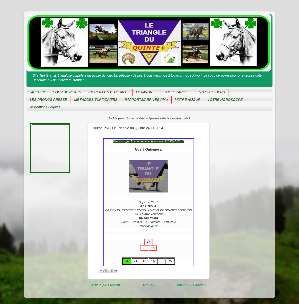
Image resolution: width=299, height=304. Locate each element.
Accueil (148, 285)
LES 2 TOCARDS (173, 92)
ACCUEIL (38, 92)
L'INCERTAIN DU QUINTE (108, 92)
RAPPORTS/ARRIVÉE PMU (146, 100)
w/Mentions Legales (45, 107)
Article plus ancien (191, 285)
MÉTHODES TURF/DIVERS (95, 100)
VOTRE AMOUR (187, 100)
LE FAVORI (145, 92)
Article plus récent (105, 285)
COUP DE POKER (67, 92)
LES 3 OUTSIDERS (210, 92)
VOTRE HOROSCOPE (225, 100)
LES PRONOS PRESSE (48, 100)
